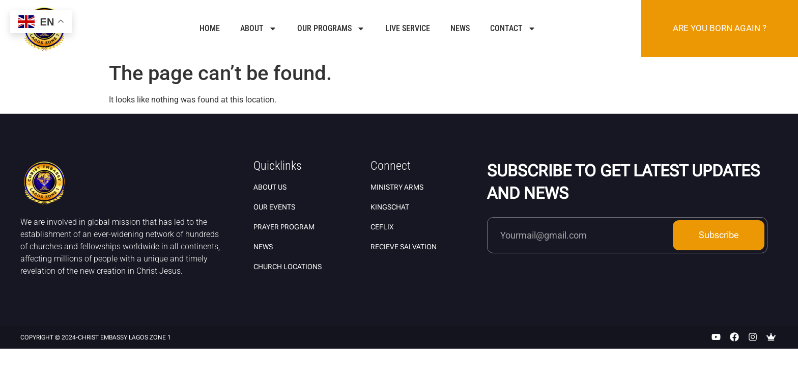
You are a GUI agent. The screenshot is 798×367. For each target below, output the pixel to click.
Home (210, 28)
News (460, 28)
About (258, 28)
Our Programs (331, 28)
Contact (513, 28)
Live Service (407, 28)
